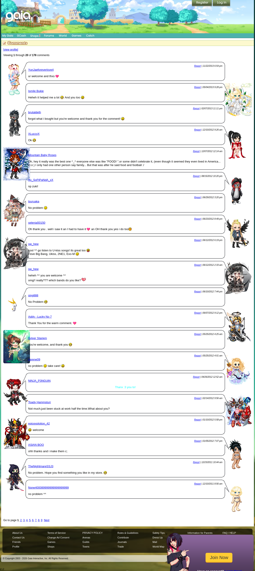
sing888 (33, 295)
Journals (122, 542)
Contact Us (18, 537)
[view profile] (10, 49)
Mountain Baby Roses (42, 155)
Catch (90, 35)
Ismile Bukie (36, 91)
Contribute (123, 537)
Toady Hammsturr (39, 402)
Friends (16, 542)
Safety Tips (159, 533)
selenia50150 (36, 222)
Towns (85, 546)
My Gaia (7, 35)
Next (46, 520)
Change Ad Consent (58, 537)
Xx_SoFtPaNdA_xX (40, 180)
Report (197, 66)
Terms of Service (56, 533)
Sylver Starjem (37, 338)
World (63, 35)
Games (76, 35)
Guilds (85, 542)
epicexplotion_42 (39, 423)
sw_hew (33, 244)
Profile (15, 546)
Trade (121, 546)
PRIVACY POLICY (92, 533)
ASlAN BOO (36, 444)
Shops (35, 35)
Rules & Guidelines (128, 533)
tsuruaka (33, 201)
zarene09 (34, 359)
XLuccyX (33, 133)
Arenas (86, 537)
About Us (17, 533)
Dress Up (158, 537)
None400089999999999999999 (48, 487)
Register (202, 3)
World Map (158, 546)
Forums (49, 35)
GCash (21, 35)
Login (221, 3)
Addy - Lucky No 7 (40, 316)
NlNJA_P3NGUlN (39, 380)
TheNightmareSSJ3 (40, 466)
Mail (155, 542)
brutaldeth (34, 112)
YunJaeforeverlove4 (41, 69)
